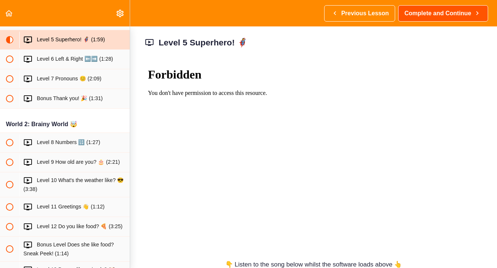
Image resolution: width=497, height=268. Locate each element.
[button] (9, 13)
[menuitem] (120, 13)
